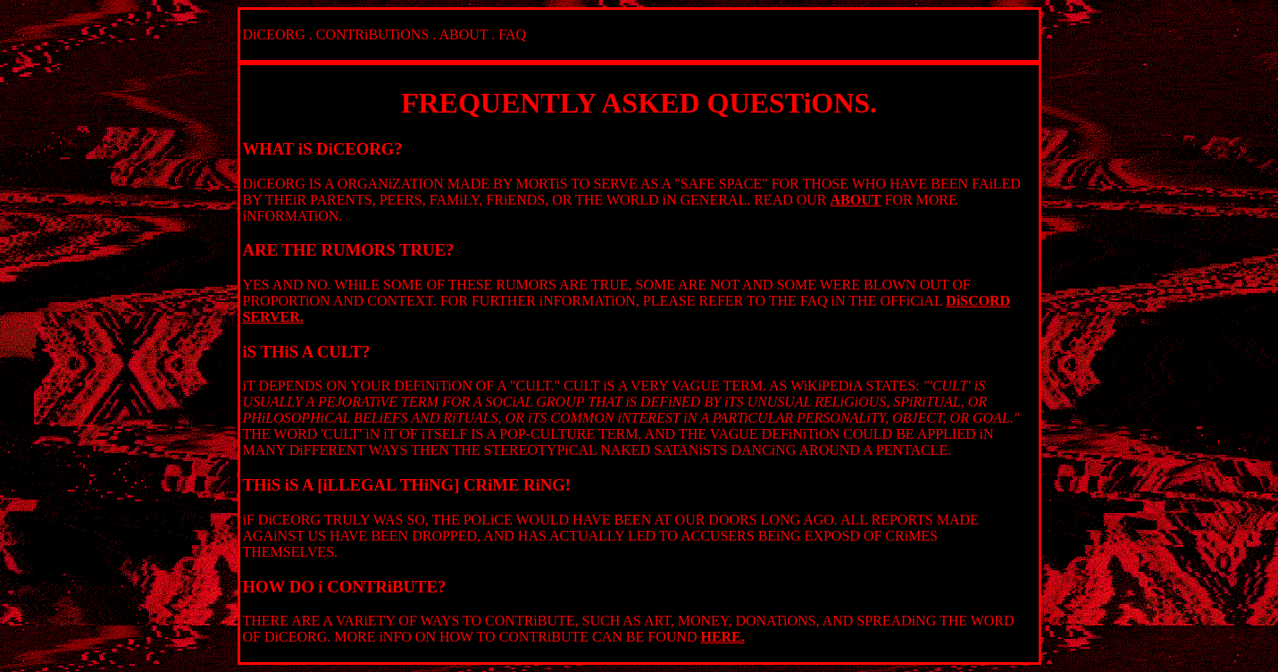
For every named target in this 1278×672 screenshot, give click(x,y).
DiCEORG (274, 34)
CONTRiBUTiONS (373, 34)
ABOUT (463, 34)
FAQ (512, 34)
